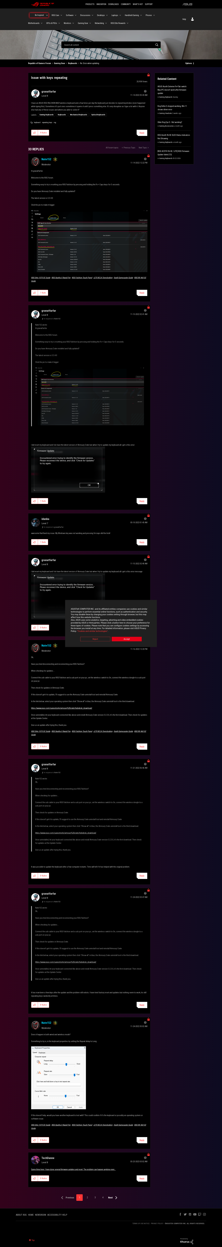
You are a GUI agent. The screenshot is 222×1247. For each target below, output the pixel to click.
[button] (34, 132)
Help (184, 19)
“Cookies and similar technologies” (92, 631)
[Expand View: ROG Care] (61, 15)
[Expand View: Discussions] (92, 15)
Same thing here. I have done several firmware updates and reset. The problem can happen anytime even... (73, 1169)
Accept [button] (127, 639)
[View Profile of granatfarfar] (48, 91)
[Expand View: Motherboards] (41, 23)
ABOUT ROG (21, 1215)
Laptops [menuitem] (115, 15)
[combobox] (111, 44)
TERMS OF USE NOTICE (141, 1223)
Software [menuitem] (69, 15)
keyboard (37, 122)
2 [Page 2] (87, 1197)
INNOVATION (101, 4)
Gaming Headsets (165, 113)
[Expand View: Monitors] (73, 23)
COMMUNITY (126, 4)
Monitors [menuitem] (67, 23)
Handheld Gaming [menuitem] (132, 15)
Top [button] (33, 1240)
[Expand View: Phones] (154, 15)
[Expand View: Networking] (106, 23)
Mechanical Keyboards (78, 115)
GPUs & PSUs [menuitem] (51, 23)
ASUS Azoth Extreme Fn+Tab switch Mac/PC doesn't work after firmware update (172, 89)
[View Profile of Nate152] (46, 159)
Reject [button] (95, 639)
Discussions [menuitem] (85, 15)
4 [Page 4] (102, 1197)
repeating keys (47, 122)
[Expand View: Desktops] (106, 15)
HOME (31, 1215)
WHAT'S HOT (138, 4)
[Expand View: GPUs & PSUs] (59, 23)
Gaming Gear (59, 63)
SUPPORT (149, 4)
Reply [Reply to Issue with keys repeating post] (141, 133)
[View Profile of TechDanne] (47, 1158)
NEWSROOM (40, 1215)
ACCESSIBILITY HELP (57, 1215)
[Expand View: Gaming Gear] (90, 23)
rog (55, 122)
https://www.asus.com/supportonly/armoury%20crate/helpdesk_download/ (61, 708)
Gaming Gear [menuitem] (83, 23)
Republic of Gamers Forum (39, 63)
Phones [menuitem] (149, 15)
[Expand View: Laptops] (120, 15)
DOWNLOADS (113, 4)
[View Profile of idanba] (45, 519)
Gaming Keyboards (47, 115)
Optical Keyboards (98, 115)
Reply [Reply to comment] (141, 292)
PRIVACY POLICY (157, 1223)
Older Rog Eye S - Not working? (170, 122)
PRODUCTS (90, 4)
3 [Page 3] (95, 1197)
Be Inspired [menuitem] (39, 15)
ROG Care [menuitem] (55, 15)
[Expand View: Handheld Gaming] (141, 15)
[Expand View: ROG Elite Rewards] (127, 23)
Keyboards (72, 63)
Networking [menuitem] (99, 23)
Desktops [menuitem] (101, 15)
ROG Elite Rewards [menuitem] (118, 23)
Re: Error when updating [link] (89, 63)
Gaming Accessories (166, 126)
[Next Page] (113, 1197)
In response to (52, 319)
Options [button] (188, 63)
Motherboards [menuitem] (34, 23)
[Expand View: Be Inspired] (47, 15)
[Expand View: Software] (75, 15)
